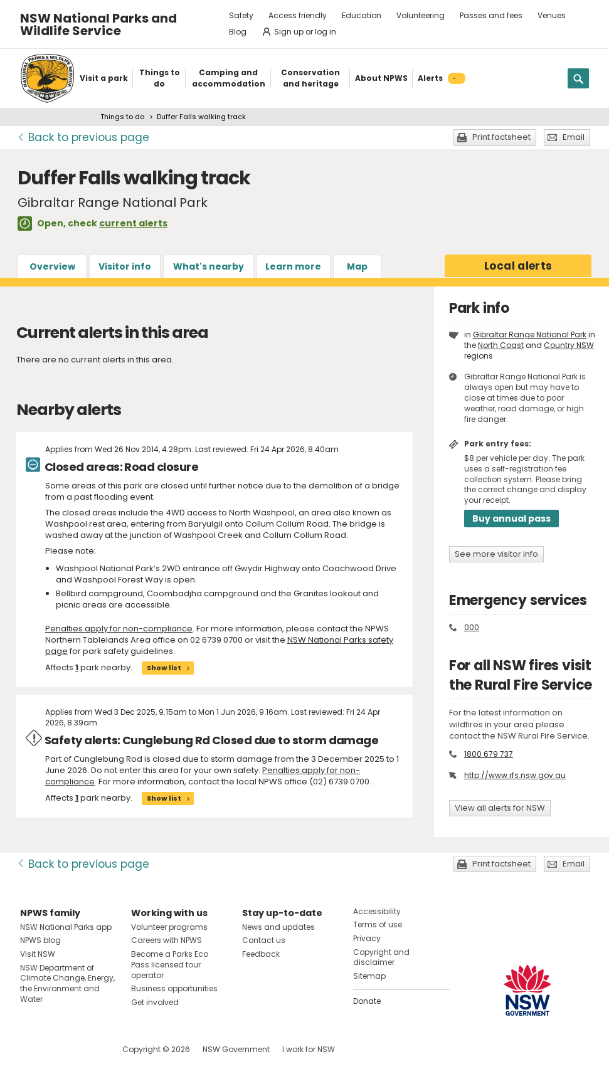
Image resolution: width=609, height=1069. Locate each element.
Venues (552, 15)
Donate (367, 1001)
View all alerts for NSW (500, 808)
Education (361, 15)
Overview (52, 266)
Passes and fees (491, 15)
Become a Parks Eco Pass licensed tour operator (169, 965)
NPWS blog (40, 940)
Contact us (263, 940)
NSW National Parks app (66, 927)
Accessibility (377, 911)
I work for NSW (308, 1049)
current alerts (133, 223)
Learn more (293, 266)
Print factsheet (501, 137)
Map (357, 266)
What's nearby (208, 266)
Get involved (155, 1002)
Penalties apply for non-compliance (119, 629)
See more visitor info (496, 554)
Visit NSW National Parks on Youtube (85, 1049)
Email (574, 137)
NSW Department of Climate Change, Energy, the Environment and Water (67, 983)
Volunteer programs (169, 927)
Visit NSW (37, 954)
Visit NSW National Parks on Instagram (58, 1049)
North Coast (501, 345)
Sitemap (369, 976)
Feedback (261, 954)
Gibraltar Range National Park (529, 334)
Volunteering (420, 15)
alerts (518, 265)
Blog (237, 31)
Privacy (367, 938)
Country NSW (569, 345)
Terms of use (377, 924)
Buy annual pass (511, 518)
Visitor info (124, 266)
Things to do (122, 117)
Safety (241, 15)
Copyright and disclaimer (381, 957)
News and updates (278, 927)
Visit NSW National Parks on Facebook (31, 1049)
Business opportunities (174, 988)
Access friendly (297, 15)
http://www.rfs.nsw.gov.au (515, 775)
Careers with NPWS (166, 940)
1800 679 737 (488, 754)
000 (471, 627)
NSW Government (236, 1049)
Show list (164, 668)
